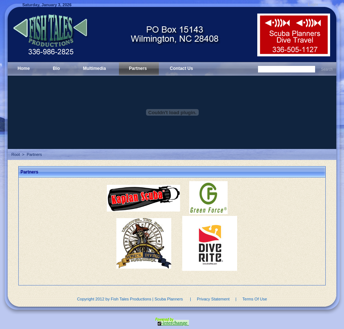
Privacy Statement (213, 299)
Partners (34, 154)
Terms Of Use (254, 299)
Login (313, 5)
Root (15, 154)
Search (327, 69)
